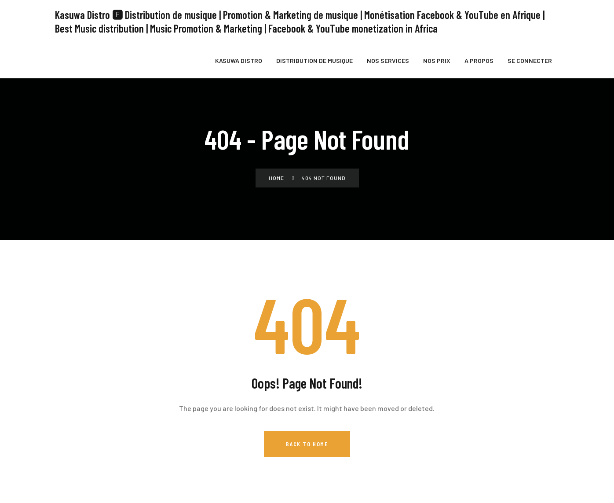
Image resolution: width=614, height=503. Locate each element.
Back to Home (307, 441)
